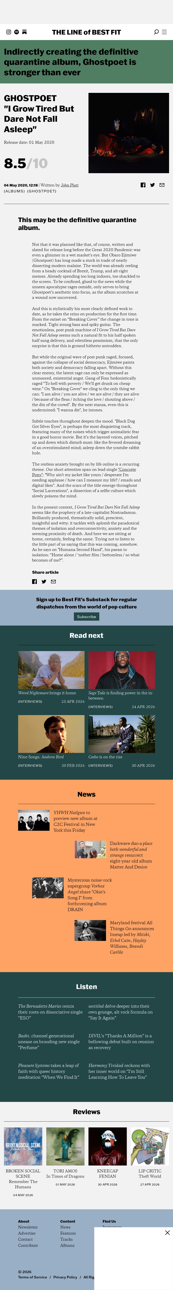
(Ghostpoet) (42, 191)
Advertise (26, 1233)
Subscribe (86, 616)
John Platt (70, 185)
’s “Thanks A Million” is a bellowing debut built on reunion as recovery (121, 1042)
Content (67, 1221)
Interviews (30, 702)
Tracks (66, 1239)
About (23, 1221)
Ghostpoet (30, 98)
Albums (14, 191)
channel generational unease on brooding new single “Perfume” (49, 1042)
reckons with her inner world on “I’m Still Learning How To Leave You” (119, 1071)
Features (68, 1233)
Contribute (28, 1245)
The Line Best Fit (86, 32)
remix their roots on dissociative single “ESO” (50, 1012)
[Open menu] (164, 32)
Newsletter (28, 1227)
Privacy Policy (65, 1277)
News (65, 1227)
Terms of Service (32, 1277)
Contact (25, 1239)
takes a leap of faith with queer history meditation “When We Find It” (48, 1071)
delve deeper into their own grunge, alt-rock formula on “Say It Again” (120, 1012)
